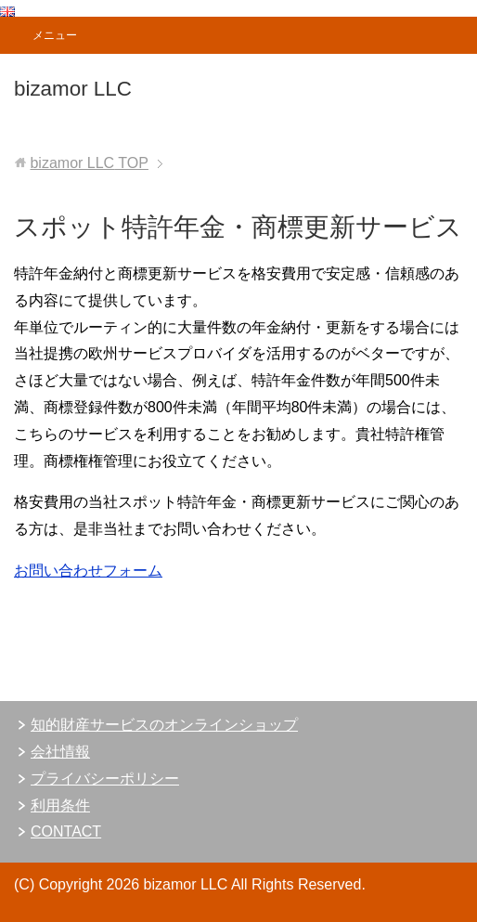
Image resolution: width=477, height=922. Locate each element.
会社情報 (60, 752)
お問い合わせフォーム (88, 570)
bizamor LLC (73, 88)
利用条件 (60, 805)
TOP (89, 163)
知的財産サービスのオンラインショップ (164, 725)
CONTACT (66, 831)
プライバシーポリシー (105, 778)
